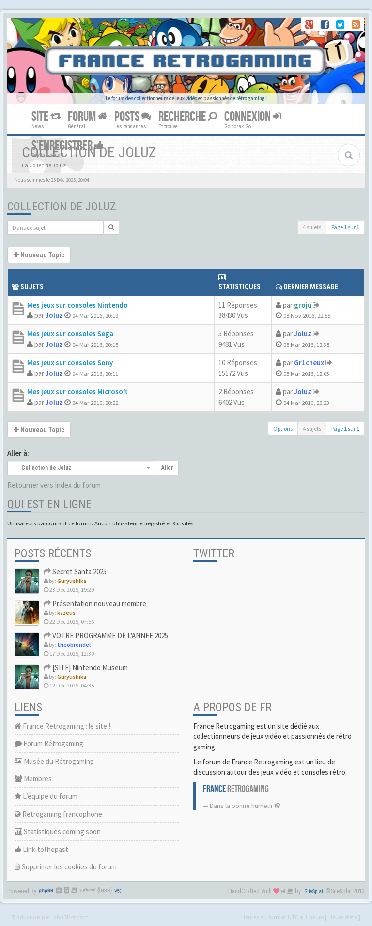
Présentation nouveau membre (95, 603)
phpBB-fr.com (71, 917)
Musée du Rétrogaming (54, 761)
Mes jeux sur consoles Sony (70, 362)
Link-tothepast (41, 849)
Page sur (345, 227)
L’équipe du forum (46, 796)
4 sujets (312, 227)
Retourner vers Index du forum (54, 485)
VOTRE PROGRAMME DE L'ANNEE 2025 (106, 635)
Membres (33, 778)
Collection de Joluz (61, 206)
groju (302, 305)
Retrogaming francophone (58, 814)
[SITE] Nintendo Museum (86, 667)
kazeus (66, 612)
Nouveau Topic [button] (39, 255)
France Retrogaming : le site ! (62, 726)
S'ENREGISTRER (67, 146)
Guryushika (71, 580)
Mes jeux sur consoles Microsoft (77, 391)
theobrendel (74, 644)
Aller (167, 467)
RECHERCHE (187, 117)
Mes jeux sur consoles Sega (70, 333)
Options (283, 428)
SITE (46, 117)
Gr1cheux (309, 362)
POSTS (132, 117)
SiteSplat (314, 891)
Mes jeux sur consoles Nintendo (77, 305)
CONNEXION (252, 117)
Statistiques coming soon (58, 831)
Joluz (54, 315)
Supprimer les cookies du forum (66, 866)
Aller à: (18, 453)
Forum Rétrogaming (49, 743)
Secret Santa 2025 (75, 571)
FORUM (87, 117)
